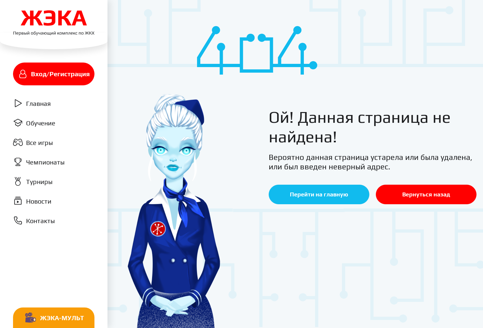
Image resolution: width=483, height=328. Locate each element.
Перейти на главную (319, 194)
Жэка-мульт (54, 317)
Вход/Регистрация (54, 74)
